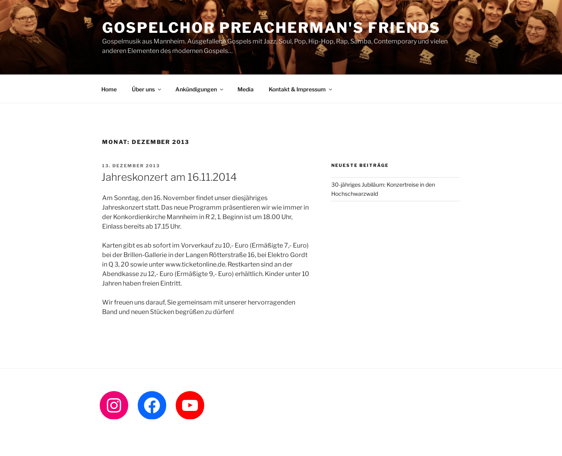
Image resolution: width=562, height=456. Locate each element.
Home (109, 89)
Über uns (147, 89)
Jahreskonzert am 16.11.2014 (169, 177)
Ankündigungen (199, 89)
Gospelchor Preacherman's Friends (271, 27)
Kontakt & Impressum (301, 89)
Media (245, 89)
